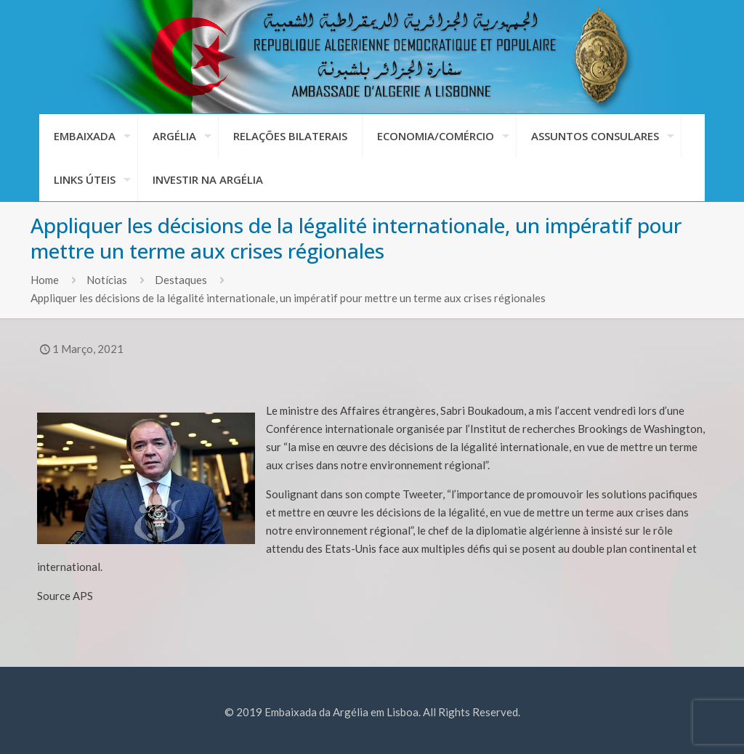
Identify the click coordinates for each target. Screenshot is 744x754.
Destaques (181, 279)
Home (45, 279)
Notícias (106, 279)
